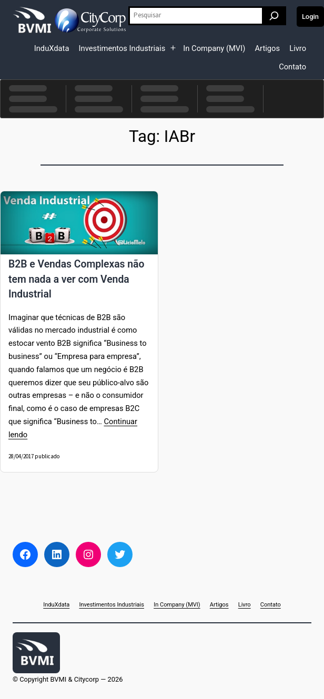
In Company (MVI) (214, 48)
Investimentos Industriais (122, 48)
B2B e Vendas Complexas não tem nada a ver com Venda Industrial (76, 279)
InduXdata (51, 48)
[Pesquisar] (274, 15)
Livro (297, 48)
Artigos (267, 48)
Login (310, 16)
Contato (292, 66)
